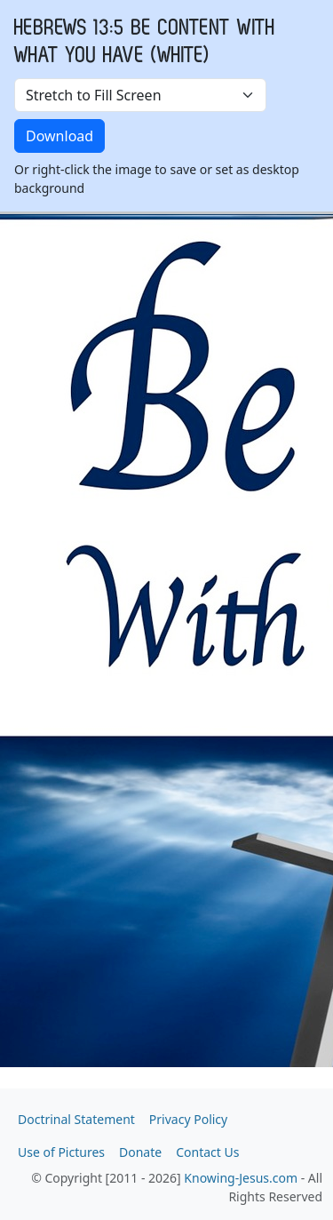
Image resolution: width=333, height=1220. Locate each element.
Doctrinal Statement (76, 1119)
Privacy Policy (188, 1119)
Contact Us (207, 1152)
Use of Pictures (61, 1152)
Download (59, 136)
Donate (140, 1152)
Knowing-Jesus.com (240, 1177)
